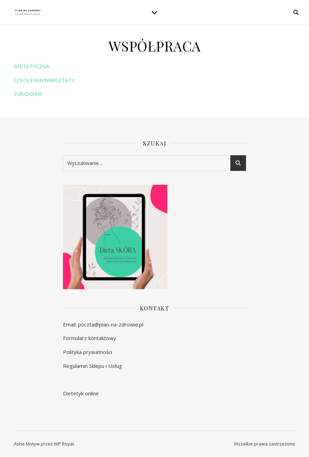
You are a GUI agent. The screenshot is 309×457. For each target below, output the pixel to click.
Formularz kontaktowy (89, 337)
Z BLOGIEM (28, 93)
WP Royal (64, 444)
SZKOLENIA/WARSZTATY (44, 80)
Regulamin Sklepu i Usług (92, 365)
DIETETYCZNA (31, 66)
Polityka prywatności (87, 351)
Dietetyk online (81, 393)
